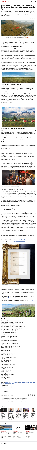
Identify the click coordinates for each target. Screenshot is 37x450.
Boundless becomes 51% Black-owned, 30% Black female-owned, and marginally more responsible (14, 399)
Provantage (2, 438)
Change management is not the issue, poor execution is (3, 415)
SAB (6, 382)
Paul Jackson (16, 382)
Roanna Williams (10, 382)
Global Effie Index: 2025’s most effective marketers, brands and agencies (31, 434)
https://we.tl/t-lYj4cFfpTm (19, 241)
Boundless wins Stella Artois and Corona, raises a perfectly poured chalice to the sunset (13, 398)
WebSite (12, 395)
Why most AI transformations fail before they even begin (18, 415)
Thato (28, 382)
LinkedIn (11, 301)
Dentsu (20, 382)
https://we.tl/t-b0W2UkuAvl (19, 239)
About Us (5, 395)
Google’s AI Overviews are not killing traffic (33, 415)
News (2, 395)
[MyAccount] (35, 1)
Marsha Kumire (6, 383)
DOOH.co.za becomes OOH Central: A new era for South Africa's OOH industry (18, 434)
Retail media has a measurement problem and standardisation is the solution (11, 416)
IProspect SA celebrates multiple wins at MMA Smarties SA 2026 (25, 416)
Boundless (12, 383)
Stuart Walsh (24, 382)
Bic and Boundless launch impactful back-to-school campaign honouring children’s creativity (14, 401)
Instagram (16, 301)
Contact (9, 395)
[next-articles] (36, 410)
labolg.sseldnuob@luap (11, 297)
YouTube (22, 301)
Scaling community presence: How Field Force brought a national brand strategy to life (6, 435)
